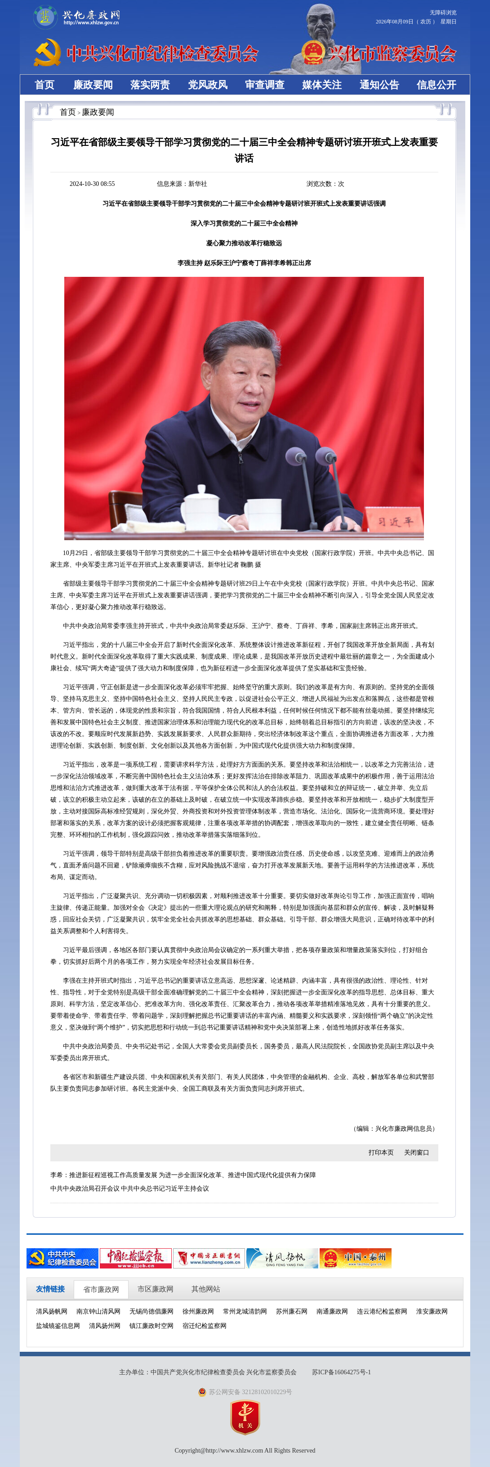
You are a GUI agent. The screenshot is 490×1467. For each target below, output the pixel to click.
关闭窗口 (416, 1152)
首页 (44, 84)
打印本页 (381, 1152)
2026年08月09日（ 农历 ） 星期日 (416, 21)
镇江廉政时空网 (151, 1326)
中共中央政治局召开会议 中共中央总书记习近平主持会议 (129, 1188)
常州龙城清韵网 (245, 1311)
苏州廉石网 (291, 1311)
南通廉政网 (332, 1311)
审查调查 (265, 84)
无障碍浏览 (443, 12)
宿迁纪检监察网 (205, 1326)
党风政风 (207, 84)
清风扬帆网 (51, 1311)
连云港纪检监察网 (382, 1311)
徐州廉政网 (198, 1311)
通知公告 (379, 84)
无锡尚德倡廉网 (151, 1311)
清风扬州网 (104, 1326)
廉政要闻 (93, 84)
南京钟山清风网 (98, 1311)
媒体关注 (322, 84)
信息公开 (436, 84)
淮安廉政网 (432, 1311)
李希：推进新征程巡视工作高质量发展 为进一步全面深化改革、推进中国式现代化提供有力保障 (183, 1175)
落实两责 (150, 84)
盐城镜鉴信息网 (58, 1326)
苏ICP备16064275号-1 (341, 1372)
